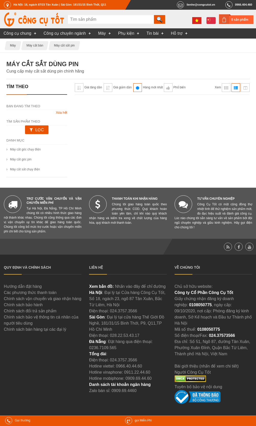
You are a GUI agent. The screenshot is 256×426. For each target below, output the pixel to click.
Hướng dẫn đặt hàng (23, 286)
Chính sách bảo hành (23, 305)
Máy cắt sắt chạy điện (25, 169)
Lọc (39, 130)
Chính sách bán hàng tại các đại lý (35, 329)
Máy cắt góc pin (20, 159)
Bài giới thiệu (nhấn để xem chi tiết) (207, 366)
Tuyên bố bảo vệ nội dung (198, 387)
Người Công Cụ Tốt (193, 372)
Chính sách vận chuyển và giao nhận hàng (42, 299)
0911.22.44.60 (137, 372)
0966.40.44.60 (129, 366)
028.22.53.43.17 (124, 335)
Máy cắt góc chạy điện (25, 149)
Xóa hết (61, 112)
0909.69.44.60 (139, 378)
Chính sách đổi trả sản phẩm (30, 311)
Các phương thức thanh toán (30, 292)
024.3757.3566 (123, 311)
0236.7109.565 (102, 348)
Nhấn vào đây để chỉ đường (140, 286)
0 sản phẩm (239, 19)
